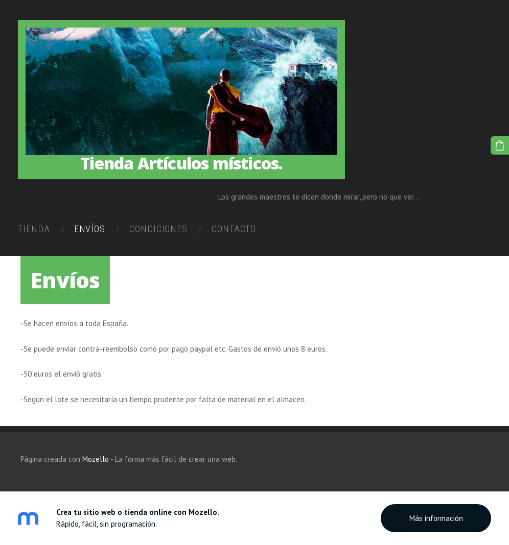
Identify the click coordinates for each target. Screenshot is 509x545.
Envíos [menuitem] (91, 230)
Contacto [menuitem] (236, 230)
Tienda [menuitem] (36, 230)
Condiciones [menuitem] (161, 230)
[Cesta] (500, 145)
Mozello (95, 459)
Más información (436, 518)
